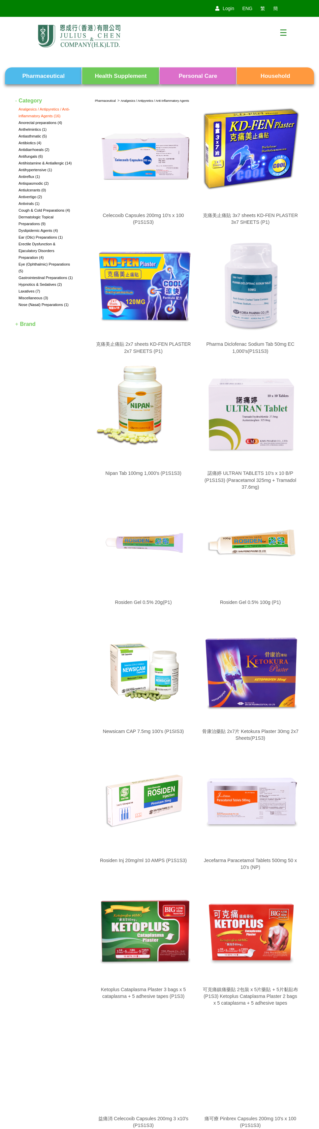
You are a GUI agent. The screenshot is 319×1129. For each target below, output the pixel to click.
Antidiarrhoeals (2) (34, 150)
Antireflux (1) (29, 177)
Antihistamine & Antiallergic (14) (45, 163)
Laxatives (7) (29, 291)
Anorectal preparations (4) (40, 123)
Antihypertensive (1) (35, 170)
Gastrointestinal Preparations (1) (46, 278)
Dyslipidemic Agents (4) (38, 230)
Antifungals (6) (31, 156)
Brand (27, 324)
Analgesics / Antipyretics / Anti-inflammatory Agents (155, 100)
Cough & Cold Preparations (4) (44, 210)
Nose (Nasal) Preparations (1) (44, 305)
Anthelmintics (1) (32, 129)
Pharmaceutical (105, 100)
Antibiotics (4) (30, 143)
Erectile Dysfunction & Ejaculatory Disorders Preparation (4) (37, 251)
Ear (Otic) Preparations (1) (41, 237)
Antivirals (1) (29, 204)
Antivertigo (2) (30, 197)
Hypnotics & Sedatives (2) (40, 284)
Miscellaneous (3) (33, 298)
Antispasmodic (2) (34, 183)
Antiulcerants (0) (32, 190)
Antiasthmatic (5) (33, 136)
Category (30, 100)
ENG (247, 8)
